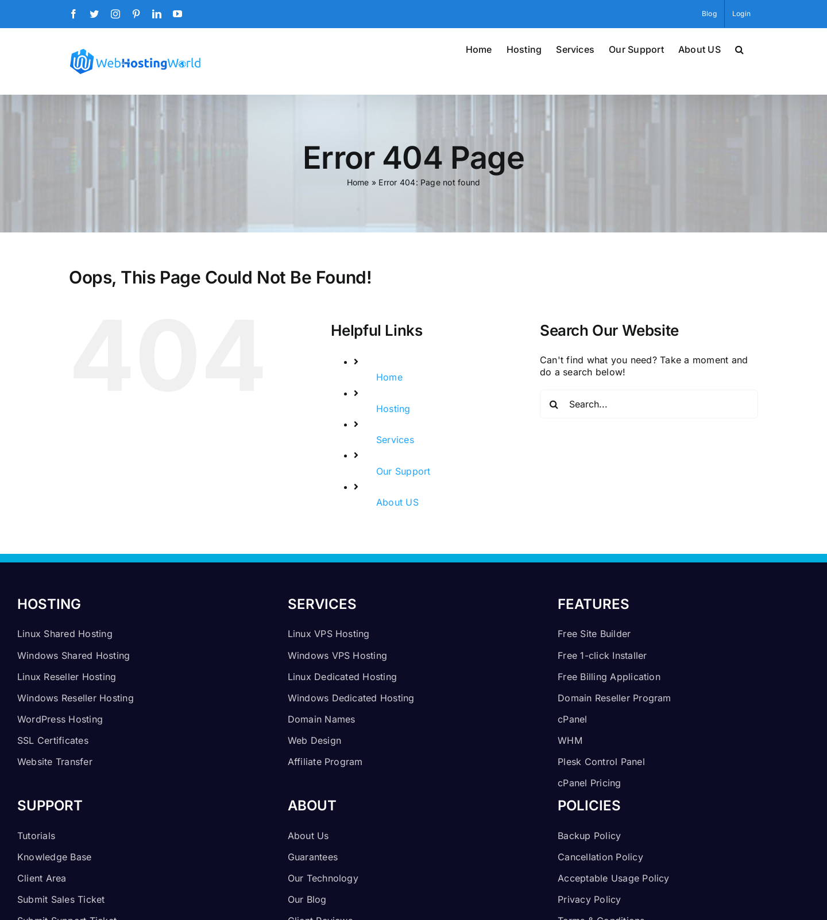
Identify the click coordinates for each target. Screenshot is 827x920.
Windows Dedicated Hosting (351, 698)
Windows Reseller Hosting (75, 698)
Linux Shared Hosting (65, 633)
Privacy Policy (589, 899)
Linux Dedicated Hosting (342, 676)
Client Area (42, 878)
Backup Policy (589, 835)
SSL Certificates (52, 740)
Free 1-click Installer (602, 655)
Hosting (393, 408)
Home (358, 182)
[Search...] (649, 404)
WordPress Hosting (60, 719)
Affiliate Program (325, 761)
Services (395, 439)
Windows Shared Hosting (73, 655)
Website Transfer (54, 761)
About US (397, 502)
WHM (570, 740)
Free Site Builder (594, 633)
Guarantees (313, 857)
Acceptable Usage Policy (614, 878)
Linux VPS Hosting (329, 633)
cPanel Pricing (589, 783)
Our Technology (323, 878)
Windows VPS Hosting (338, 655)
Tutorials (36, 835)
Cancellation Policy (600, 857)
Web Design (314, 740)
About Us (308, 835)
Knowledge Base (54, 857)
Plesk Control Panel (601, 761)
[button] (739, 48)
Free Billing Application (609, 676)
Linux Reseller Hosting (66, 676)
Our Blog (307, 899)
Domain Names (321, 719)
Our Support (403, 471)
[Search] (554, 404)
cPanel (572, 719)
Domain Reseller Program (614, 698)
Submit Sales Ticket (61, 899)
